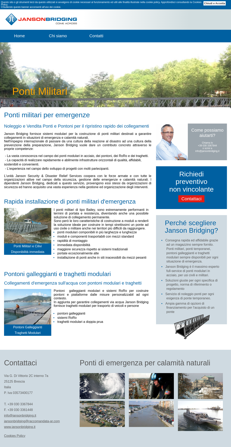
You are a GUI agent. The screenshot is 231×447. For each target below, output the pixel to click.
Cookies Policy (14, 435)
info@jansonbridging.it (20, 415)
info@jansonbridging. (206, 151)
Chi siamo (58, 36)
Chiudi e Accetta (214, 3)
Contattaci (191, 198)
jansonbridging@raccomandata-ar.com (32, 421)
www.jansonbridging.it (19, 427)
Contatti (96, 36)
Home (19, 36)
